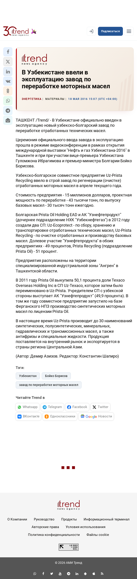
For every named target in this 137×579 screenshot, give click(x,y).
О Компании (17, 519)
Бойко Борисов (56, 376)
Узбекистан (28, 376)
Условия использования (85, 527)
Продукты (69, 519)
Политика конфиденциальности (54, 535)
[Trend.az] (20, 31)
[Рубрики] (129, 31)
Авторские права (45, 527)
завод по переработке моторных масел (48, 385)
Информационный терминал (107, 519)
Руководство (44, 519)
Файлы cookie (98, 535)
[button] (8, 52)
